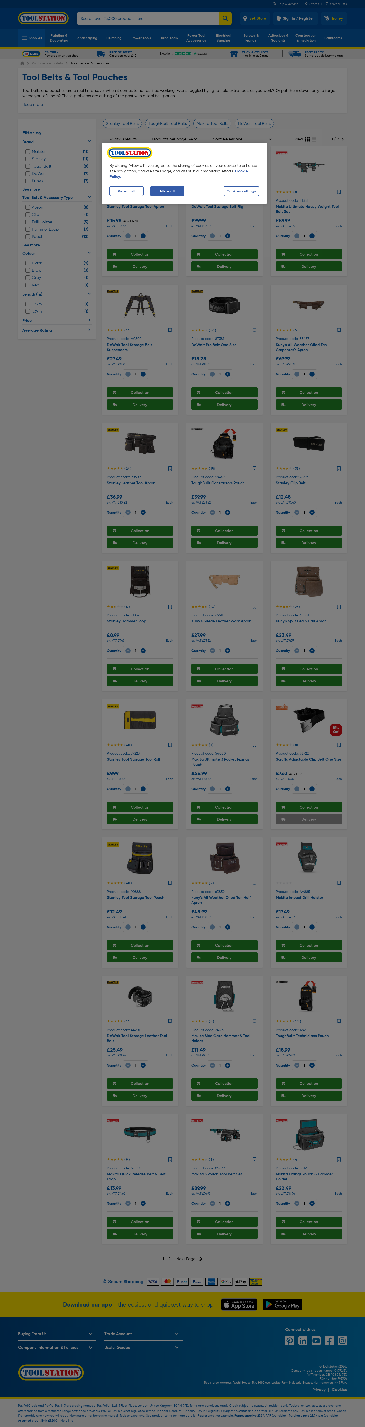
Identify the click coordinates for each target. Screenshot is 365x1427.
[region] (184, 173)
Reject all (126, 191)
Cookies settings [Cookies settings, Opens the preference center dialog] (241, 191)
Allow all (167, 191)
